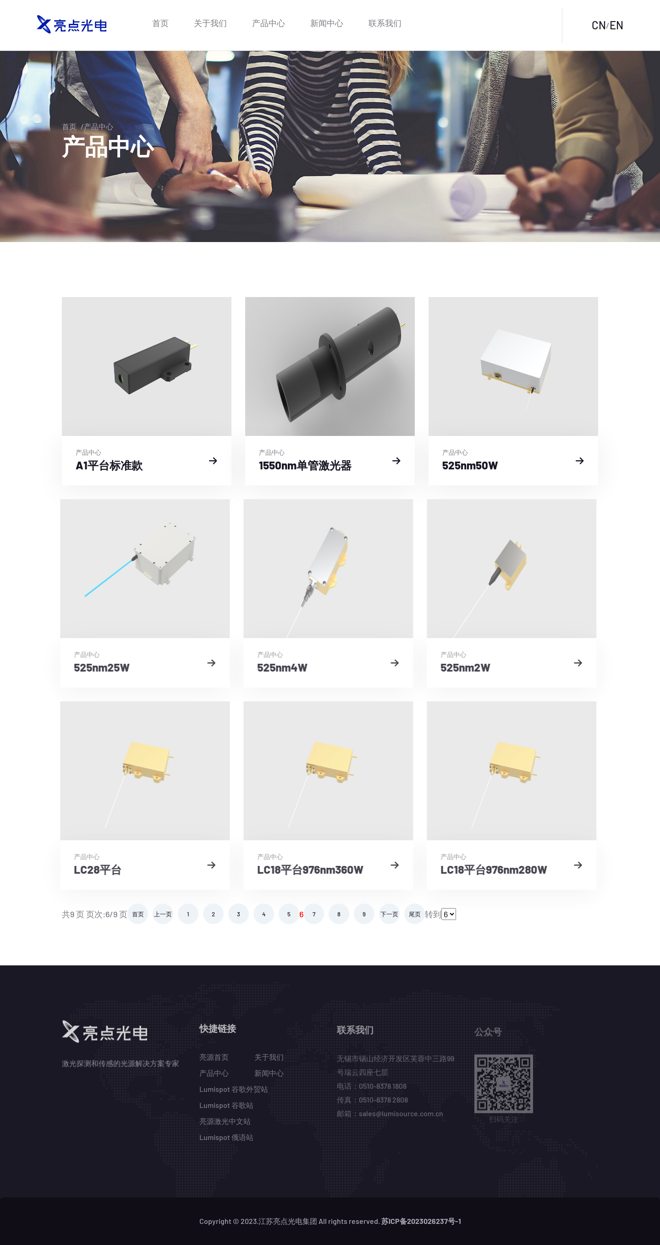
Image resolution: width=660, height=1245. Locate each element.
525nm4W (276, 667)
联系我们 (385, 23)
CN (599, 25)
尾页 (415, 914)
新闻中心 (326, 23)
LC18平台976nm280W (487, 869)
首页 (160, 23)
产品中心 (268, 23)
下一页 (389, 914)
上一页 (163, 914)
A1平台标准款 (108, 465)
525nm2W (459, 667)
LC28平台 (91, 869)
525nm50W (469, 465)
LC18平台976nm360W (304, 869)
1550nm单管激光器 (304, 465)
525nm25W (95, 667)
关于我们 (210, 23)
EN (616, 25)
